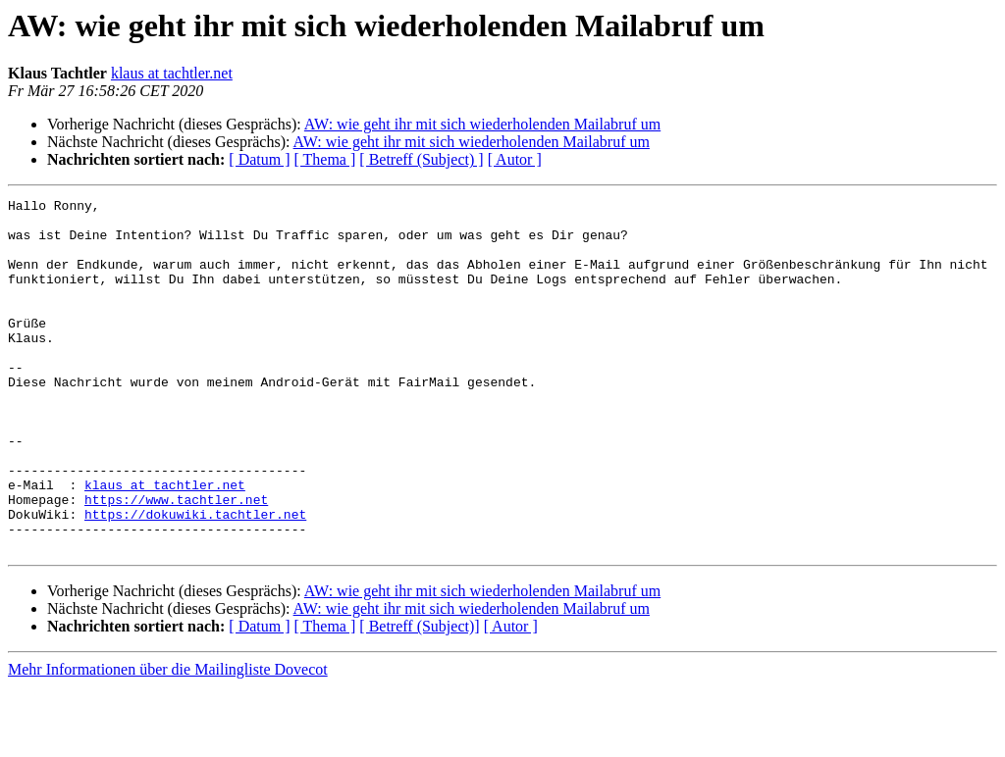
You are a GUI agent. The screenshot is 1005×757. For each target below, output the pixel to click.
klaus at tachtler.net (172, 73)
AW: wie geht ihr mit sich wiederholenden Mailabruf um (482, 124)
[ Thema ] (325, 159)
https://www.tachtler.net (176, 561)
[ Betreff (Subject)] (419, 696)
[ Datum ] (259, 159)
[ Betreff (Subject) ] (421, 159)
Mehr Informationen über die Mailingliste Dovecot (168, 740)
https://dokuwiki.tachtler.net (195, 578)
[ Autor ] (515, 159)
